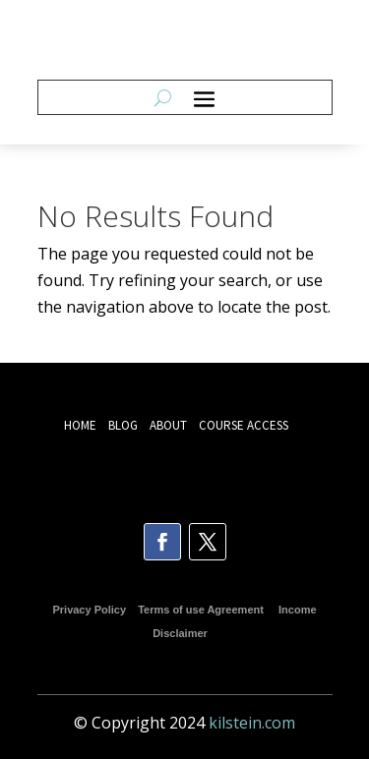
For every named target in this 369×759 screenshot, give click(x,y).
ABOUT (168, 425)
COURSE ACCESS (243, 425)
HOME (80, 425)
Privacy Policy (89, 609)
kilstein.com (252, 722)
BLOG (124, 425)
